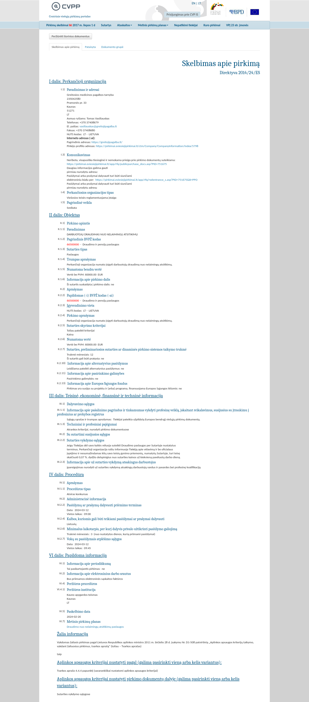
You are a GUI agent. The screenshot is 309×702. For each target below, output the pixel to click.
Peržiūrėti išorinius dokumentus (70, 36)
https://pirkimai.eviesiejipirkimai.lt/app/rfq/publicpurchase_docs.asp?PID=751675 (117, 164)
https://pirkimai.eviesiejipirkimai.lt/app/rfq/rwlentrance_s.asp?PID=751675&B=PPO (146, 180)
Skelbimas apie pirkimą (65, 47)
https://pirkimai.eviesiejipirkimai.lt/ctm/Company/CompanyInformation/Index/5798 (147, 146)
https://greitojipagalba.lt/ (107, 142)
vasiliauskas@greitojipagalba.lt (98, 126)
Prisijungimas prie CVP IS (182, 14)
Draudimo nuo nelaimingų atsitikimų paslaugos (95, 626)
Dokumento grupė (112, 47)
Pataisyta (90, 47)
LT (199, 3)
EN (193, 3)
